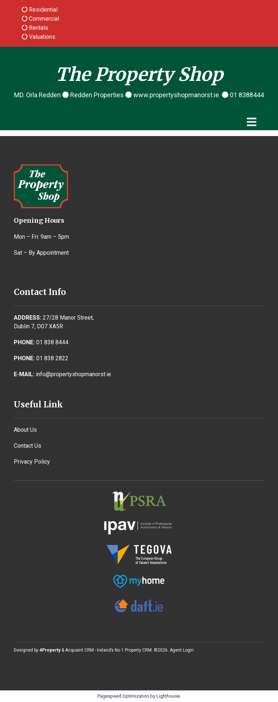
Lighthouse (168, 696)
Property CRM (138, 650)
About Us (25, 429)
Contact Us (27, 445)
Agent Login (182, 650)
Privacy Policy (32, 461)
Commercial (43, 18)
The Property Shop (139, 74)
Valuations (41, 36)
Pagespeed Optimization (123, 696)
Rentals (38, 27)
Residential (43, 9)
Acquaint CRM (79, 650)
